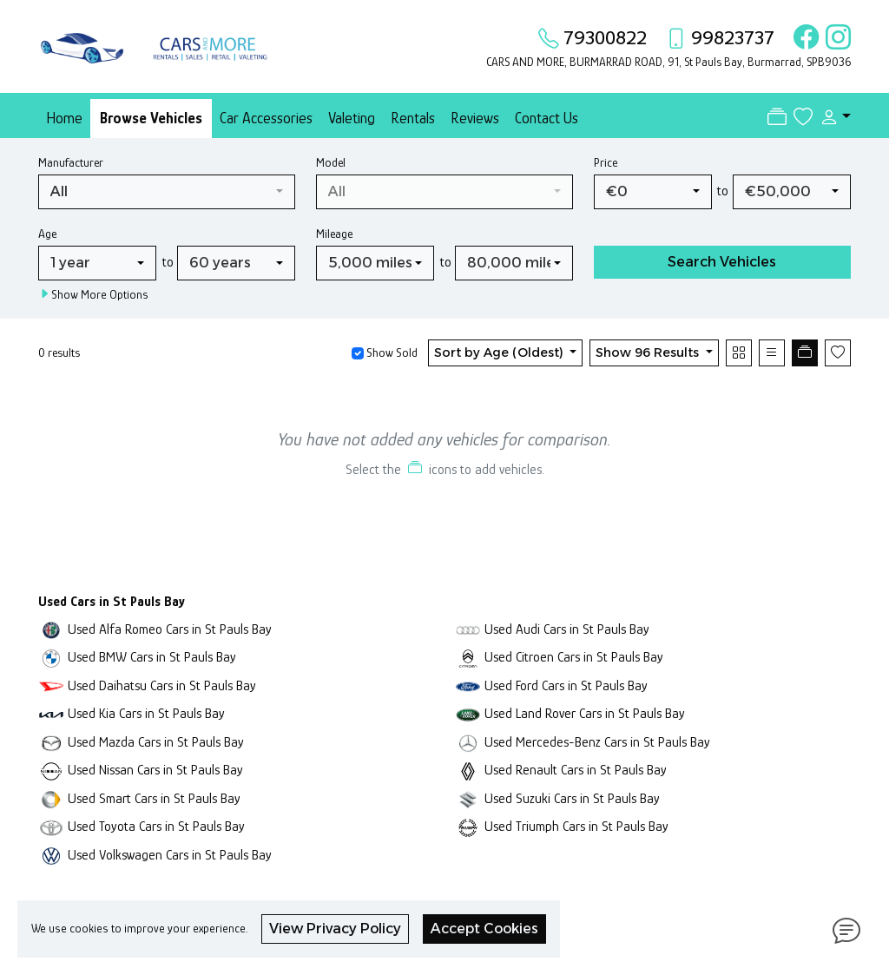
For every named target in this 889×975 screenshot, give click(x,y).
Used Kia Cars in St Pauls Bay (146, 713)
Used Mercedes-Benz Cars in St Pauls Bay (597, 742)
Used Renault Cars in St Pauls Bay (575, 769)
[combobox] (166, 191)
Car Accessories (266, 118)
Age (47, 233)
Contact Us (546, 118)
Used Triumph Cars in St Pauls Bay (576, 826)
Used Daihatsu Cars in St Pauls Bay (162, 685)
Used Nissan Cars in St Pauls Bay (155, 769)
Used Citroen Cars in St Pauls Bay (573, 656)
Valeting (351, 118)
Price (605, 162)
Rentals (413, 118)
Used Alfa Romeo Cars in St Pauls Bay (170, 629)
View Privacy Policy (335, 928)
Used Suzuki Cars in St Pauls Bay (572, 798)
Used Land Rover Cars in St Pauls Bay (584, 713)
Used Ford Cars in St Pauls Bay (566, 685)
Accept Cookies (484, 928)
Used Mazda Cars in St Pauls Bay (156, 742)
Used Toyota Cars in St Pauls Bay (156, 826)
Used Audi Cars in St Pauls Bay (566, 629)
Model (331, 162)
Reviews (475, 118)
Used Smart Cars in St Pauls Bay (154, 798)
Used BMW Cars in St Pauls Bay (152, 656)
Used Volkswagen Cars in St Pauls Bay (170, 854)
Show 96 (649, 352)
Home (64, 118)
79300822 (605, 37)
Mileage (334, 233)
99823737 (732, 37)
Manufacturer (70, 162)
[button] (832, 117)
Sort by (500, 352)
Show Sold (391, 352)
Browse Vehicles (151, 118)
